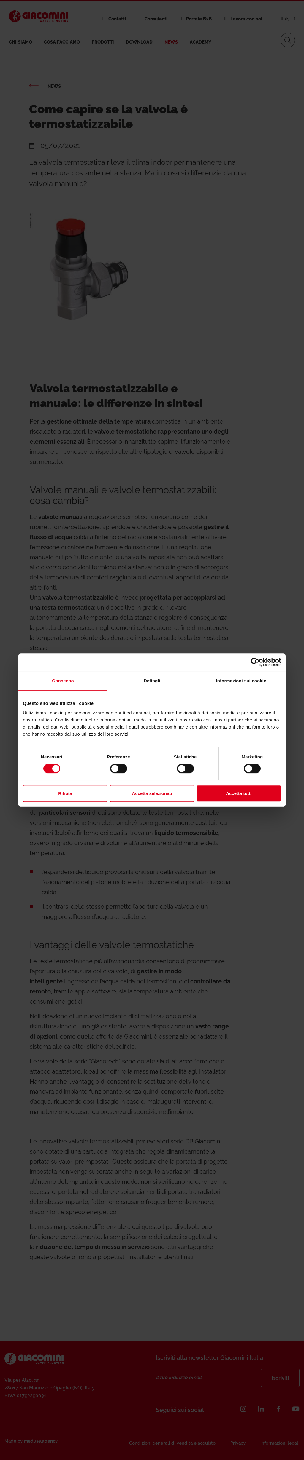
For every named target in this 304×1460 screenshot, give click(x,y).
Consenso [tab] (63, 680)
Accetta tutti (239, 793)
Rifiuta (65, 793)
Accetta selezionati (152, 793)
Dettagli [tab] (152, 680)
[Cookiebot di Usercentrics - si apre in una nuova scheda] (255, 662)
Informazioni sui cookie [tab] (241, 680)
